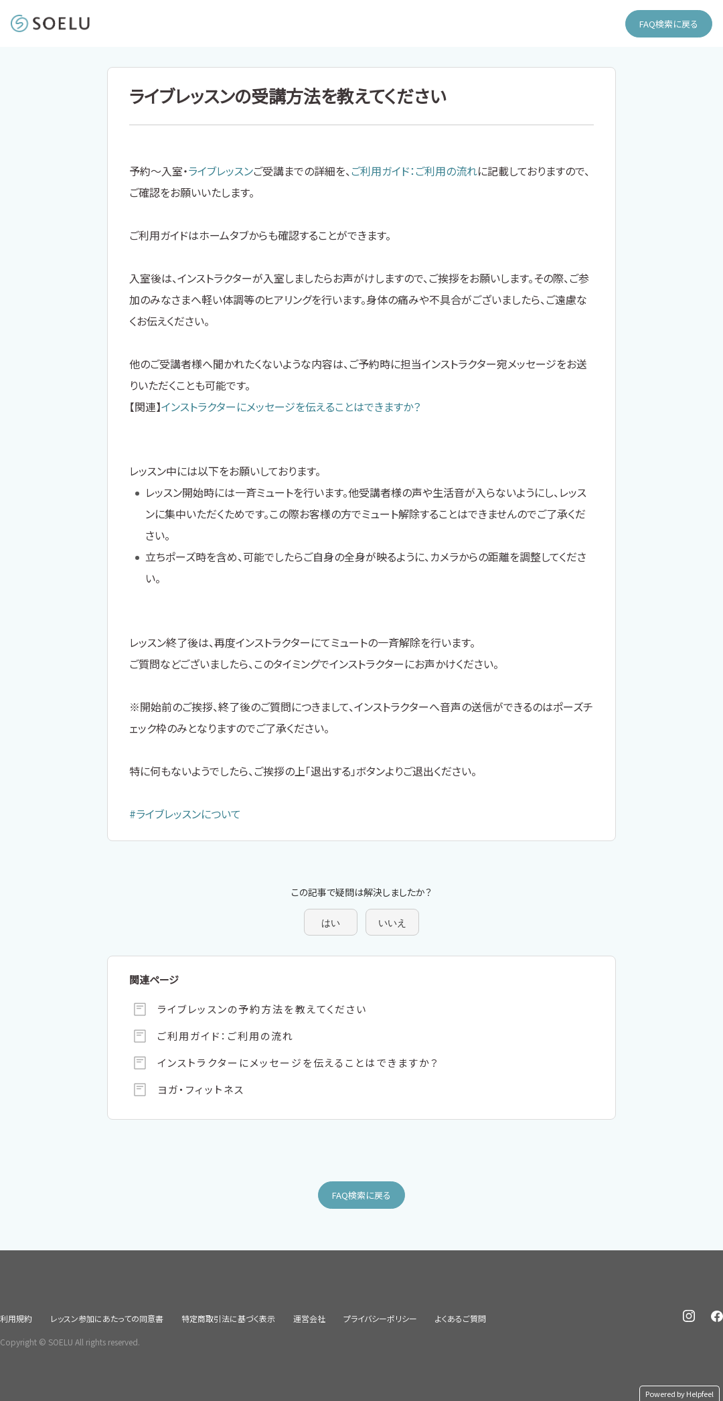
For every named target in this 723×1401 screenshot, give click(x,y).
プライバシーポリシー (380, 1318)
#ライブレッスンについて (185, 814)
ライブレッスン (220, 171)
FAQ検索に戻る (668, 23)
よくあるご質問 (460, 1318)
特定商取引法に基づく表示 (228, 1318)
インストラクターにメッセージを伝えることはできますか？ (290, 406)
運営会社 (309, 1318)
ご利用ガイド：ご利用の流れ (414, 171)
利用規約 (16, 1318)
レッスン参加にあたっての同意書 (106, 1318)
